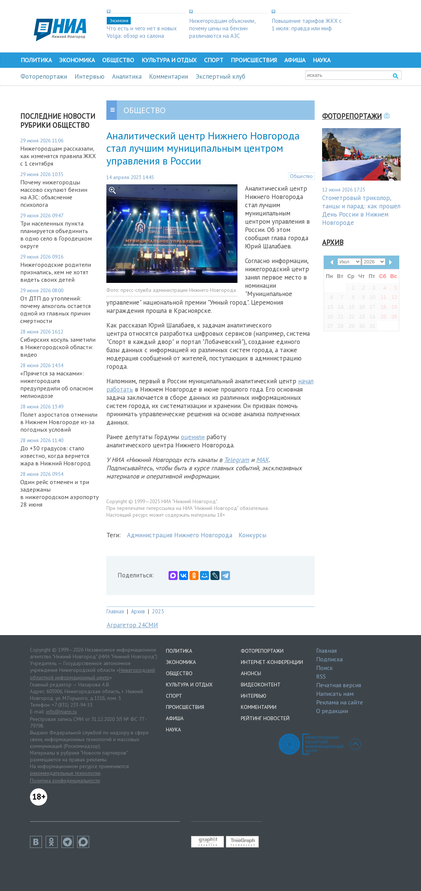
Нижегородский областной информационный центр (92, 674)
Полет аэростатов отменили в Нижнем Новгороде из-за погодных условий (58, 422)
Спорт (213, 60)
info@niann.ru (61, 711)
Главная (115, 611)
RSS (321, 676)
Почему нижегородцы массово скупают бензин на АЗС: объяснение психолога (53, 193)
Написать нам (335, 693)
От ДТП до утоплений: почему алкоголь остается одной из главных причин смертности (55, 309)
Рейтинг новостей (265, 718)
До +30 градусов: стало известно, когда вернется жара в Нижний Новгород (55, 455)
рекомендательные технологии (65, 773)
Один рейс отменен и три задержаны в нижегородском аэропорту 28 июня (59, 493)
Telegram (236, 460)
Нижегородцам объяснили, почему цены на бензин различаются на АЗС (222, 28)
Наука (321, 60)
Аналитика (127, 76)
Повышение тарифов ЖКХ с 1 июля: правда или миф (307, 24)
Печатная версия (338, 685)
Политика (36, 60)
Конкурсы (252, 535)
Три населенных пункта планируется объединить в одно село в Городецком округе (56, 235)
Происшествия (254, 60)
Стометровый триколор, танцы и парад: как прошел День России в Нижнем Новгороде (361, 210)
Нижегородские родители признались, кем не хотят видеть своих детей (55, 272)
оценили (193, 437)
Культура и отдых (169, 60)
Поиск (324, 667)
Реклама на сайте (339, 702)
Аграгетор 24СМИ (132, 625)
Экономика (77, 60)
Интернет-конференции (272, 662)
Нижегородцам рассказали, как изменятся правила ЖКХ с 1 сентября (58, 156)
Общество (118, 60)
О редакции (332, 711)
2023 (158, 611)
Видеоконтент (261, 684)
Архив (138, 611)
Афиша (294, 60)
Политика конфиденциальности (65, 780)
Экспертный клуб (220, 76)
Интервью (90, 76)
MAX (262, 460)
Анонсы (251, 673)
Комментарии (168, 76)
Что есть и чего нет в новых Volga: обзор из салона (142, 31)
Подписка (329, 659)
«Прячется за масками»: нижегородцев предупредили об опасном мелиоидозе (56, 384)
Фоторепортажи (44, 76)
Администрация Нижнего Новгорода (179, 535)
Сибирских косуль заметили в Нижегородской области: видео (58, 347)
